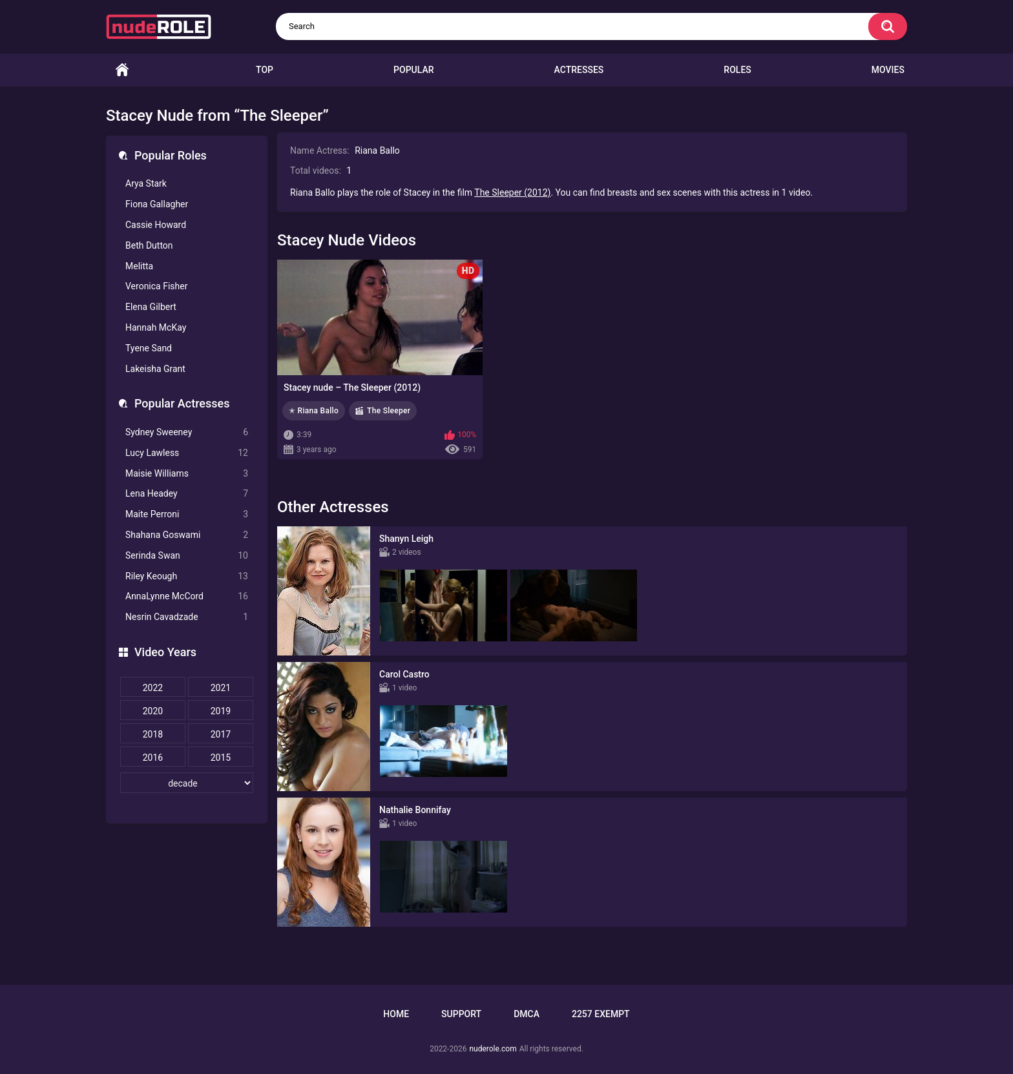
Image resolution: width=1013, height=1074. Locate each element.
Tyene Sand (148, 348)
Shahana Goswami (186, 535)
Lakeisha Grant (155, 369)
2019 (221, 711)
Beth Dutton (149, 245)
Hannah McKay (155, 327)
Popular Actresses (181, 403)
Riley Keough (186, 576)
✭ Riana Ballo (314, 410)
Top (264, 70)
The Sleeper (388, 410)
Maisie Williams (186, 473)
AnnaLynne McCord (186, 596)
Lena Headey (186, 493)
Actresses (579, 70)
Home (122, 70)
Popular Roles (170, 155)
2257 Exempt (601, 1014)
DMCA (526, 1014)
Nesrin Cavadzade (186, 617)
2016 (153, 757)
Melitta (139, 266)
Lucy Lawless (186, 453)
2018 (153, 734)
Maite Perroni (186, 514)
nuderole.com (492, 1048)
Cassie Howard (155, 225)
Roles (737, 70)
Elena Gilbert (150, 307)
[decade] (186, 782)
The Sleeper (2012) (512, 192)
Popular (413, 70)
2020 (153, 711)
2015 (221, 757)
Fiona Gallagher (156, 204)
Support (461, 1014)
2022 (153, 688)
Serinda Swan (186, 555)
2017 (221, 734)
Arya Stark (146, 183)
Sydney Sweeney (186, 432)
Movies (888, 70)
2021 (221, 688)
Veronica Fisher (156, 286)
